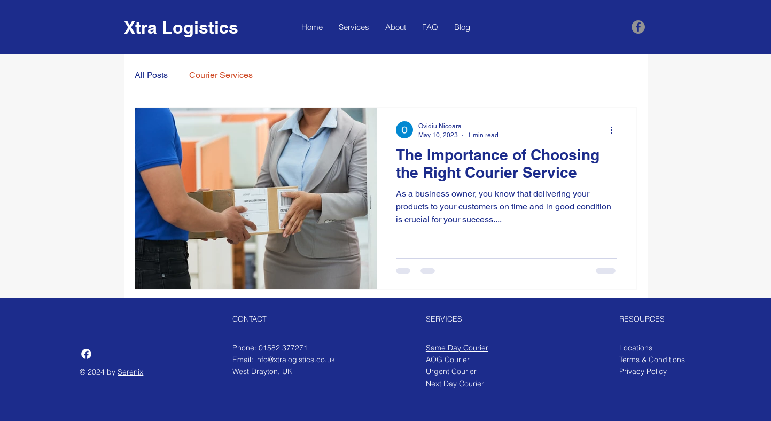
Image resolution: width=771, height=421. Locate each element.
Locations (635, 348)
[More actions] (615, 129)
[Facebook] (638, 27)
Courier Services (221, 75)
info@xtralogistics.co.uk (295, 359)
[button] (354, 27)
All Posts (151, 75)
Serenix (130, 372)
